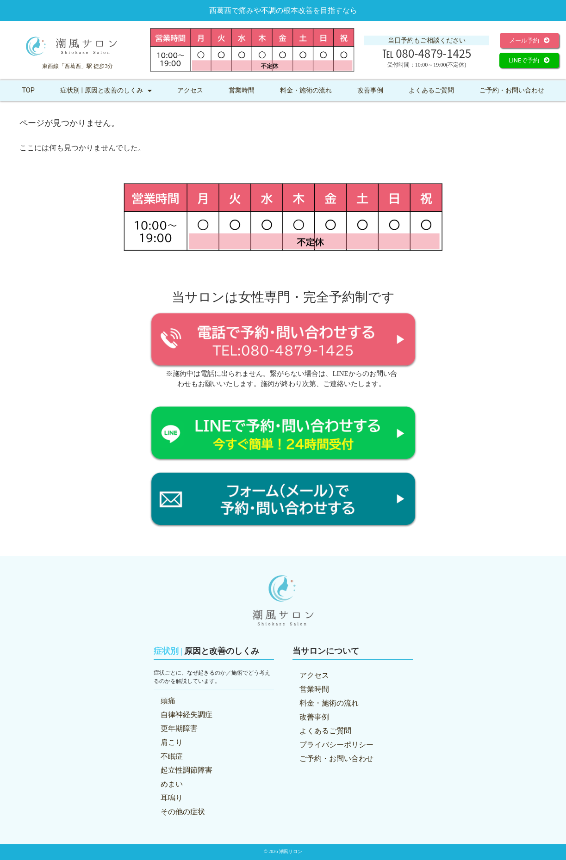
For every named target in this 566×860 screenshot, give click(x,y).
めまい (172, 784)
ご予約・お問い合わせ (511, 90)
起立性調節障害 (186, 770)
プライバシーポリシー (336, 744)
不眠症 (172, 756)
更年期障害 (179, 728)
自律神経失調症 (186, 714)
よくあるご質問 (431, 90)
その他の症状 (183, 811)
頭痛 (168, 700)
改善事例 (370, 90)
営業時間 (242, 90)
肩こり (172, 742)
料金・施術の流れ (306, 90)
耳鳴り (172, 797)
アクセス (190, 90)
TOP (28, 90)
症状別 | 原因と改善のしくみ (106, 90)
